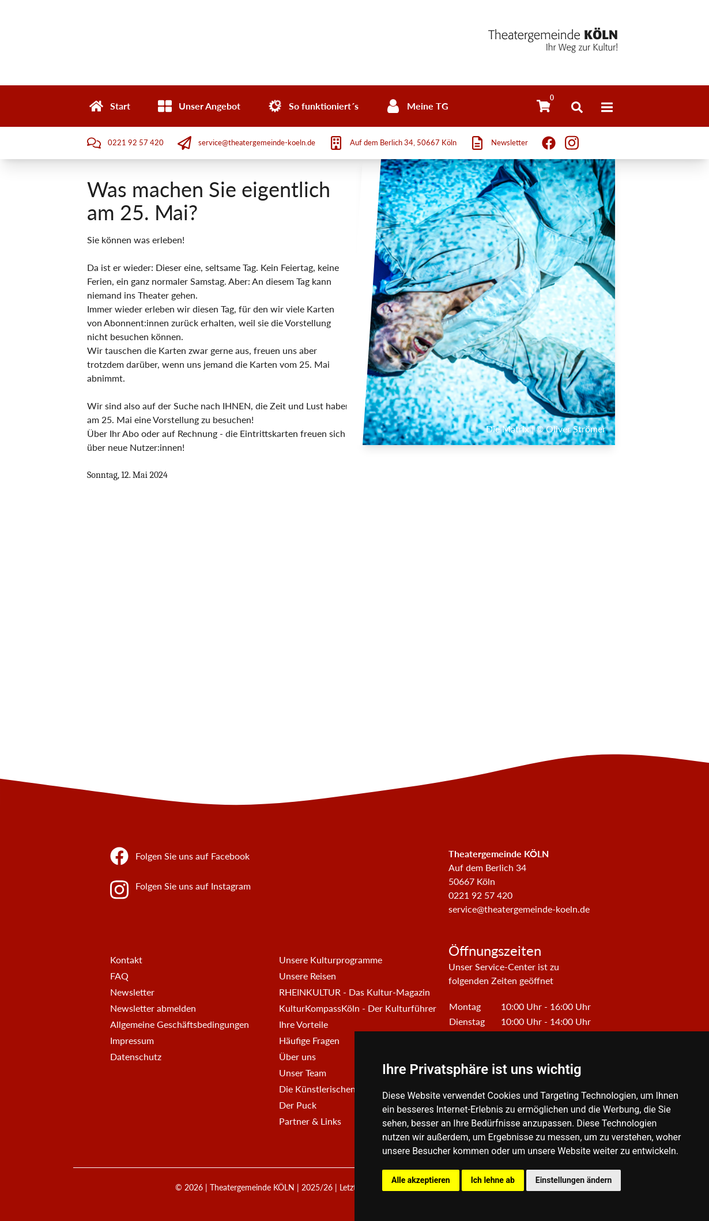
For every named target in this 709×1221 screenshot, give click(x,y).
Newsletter (132, 991)
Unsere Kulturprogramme (330, 959)
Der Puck (297, 1104)
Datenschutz (135, 1056)
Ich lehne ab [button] (493, 1180)
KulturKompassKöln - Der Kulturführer (357, 1008)
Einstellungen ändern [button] (573, 1180)
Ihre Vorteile (303, 1024)
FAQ (119, 975)
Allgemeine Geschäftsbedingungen (179, 1024)
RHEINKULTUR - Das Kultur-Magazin (354, 991)
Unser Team (302, 1072)
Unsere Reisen (307, 975)
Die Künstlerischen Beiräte (333, 1088)
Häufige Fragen (309, 1040)
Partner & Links (310, 1121)
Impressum (132, 1040)
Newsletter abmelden (153, 1008)
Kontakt (126, 959)
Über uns (297, 1056)
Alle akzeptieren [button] (420, 1180)
